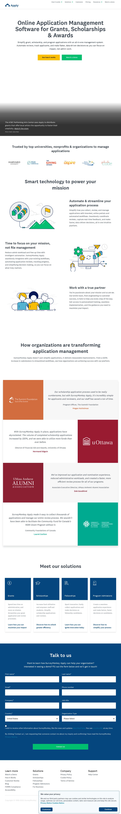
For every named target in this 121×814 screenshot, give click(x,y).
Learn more (11, 770)
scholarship (37, 42)
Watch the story (21, 128)
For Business (38, 787)
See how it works (48, 57)
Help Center (93, 774)
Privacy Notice (46, 803)
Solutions (69, 2)
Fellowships (38, 781)
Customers (79, 2)
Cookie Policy (65, 777)
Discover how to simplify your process (102, 626)
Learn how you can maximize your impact (17, 626)
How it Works (10, 777)
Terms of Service (67, 781)
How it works (56, 2)
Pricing (88, 2)
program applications (57, 42)
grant (28, 42)
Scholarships (38, 777)
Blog (7, 784)
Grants (35, 774)
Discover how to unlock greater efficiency (46, 626)
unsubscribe (98, 728)
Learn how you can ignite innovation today (74, 626)
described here (79, 728)
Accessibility (10, 790)
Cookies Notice (58, 803)
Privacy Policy (66, 774)
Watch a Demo (11, 774)
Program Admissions (41, 784)
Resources (97, 2)
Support (92, 770)
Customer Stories (12, 781)
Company (65, 770)
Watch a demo (110, 2)
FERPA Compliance (13, 787)
